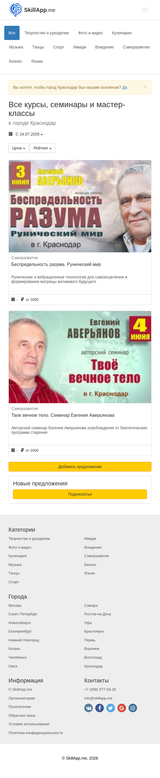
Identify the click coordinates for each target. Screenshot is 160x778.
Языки (37, 61)
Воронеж (91, 648)
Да (124, 87)
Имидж (79, 47)
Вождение (104, 47)
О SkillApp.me (20, 689)
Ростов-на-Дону (97, 614)
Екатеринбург (20, 631)
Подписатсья (80, 494)
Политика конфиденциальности (36, 733)
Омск (13, 666)
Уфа (88, 623)
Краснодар (93, 666)
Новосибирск (20, 623)
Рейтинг (42, 148)
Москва (15, 605)
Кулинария (122, 33)
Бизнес (15, 61)
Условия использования (29, 724)
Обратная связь (22, 715)
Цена (18, 148)
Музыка (16, 47)
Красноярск (94, 631)
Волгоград (93, 657)
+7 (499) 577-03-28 (100, 689)
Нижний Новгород (24, 640)
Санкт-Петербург (23, 614)
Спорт (58, 47)
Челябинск (18, 657)
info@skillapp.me (98, 698)
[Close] (145, 87)
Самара (91, 605)
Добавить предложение (80, 466)
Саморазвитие (136, 47)
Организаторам (22, 698)
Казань (14, 648)
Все (12, 33)
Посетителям (20, 707)
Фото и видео (90, 33)
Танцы (38, 47)
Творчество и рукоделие (46, 33)
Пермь (90, 640)
